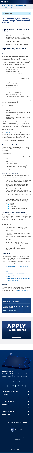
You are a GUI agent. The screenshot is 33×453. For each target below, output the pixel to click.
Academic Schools (7, 408)
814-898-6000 (24, 422)
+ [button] (28, 391)
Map (28, 437)
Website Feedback (17, 439)
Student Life (5, 404)
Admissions (5, 398)
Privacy (4, 437)
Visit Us (11, 385)
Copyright (24, 437)
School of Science (10, 5)
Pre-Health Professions (7, 7)
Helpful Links (6, 414)
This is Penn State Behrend (10, 391)
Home (3, 5)
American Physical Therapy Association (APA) (16, 273)
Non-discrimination (10, 437)
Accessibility (18, 437)
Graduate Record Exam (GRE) (12, 280)
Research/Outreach (8, 401)
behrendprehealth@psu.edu (22, 290)
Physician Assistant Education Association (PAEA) (17, 268)
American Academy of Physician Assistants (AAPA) (17, 266)
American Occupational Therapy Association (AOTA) (18, 278)
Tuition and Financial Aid (9, 411)
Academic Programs (20, 5)
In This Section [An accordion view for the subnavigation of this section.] (16, 13)
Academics (5, 394)
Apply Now (21, 385)
